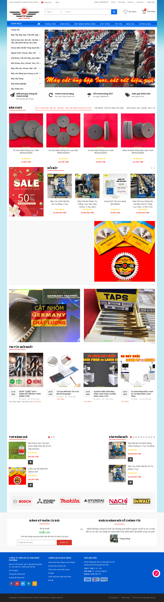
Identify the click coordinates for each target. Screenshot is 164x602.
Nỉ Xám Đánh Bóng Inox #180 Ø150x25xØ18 (100, 151)
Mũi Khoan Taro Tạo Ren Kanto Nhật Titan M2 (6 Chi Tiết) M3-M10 (39, 446)
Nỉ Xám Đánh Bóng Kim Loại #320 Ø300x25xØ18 (63, 151)
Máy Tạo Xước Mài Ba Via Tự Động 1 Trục (59, 202)
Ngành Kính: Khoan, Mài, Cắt (23, 53)
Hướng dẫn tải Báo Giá (17, 574)
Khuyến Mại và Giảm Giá (57, 566)
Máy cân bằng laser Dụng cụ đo (24, 73)
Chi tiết (60, 60)
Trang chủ (15, 30)
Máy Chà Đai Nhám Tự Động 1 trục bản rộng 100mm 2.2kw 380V (87, 204)
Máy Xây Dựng (17, 79)
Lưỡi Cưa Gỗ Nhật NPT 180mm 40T (38, 470)
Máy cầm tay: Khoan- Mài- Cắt (24, 68)
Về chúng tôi (113, 598)
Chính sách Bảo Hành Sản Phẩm (59, 577)
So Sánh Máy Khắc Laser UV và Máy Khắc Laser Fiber (142, 393)
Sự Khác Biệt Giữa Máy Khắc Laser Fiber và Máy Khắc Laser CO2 (105, 393)
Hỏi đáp (51, 573)
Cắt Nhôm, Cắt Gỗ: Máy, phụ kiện (25, 58)
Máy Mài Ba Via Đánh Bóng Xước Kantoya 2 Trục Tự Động (141, 444)
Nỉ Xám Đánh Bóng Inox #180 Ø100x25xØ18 (26, 151)
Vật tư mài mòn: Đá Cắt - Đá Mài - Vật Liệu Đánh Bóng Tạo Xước (25, 41)
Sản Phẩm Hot (17, 89)
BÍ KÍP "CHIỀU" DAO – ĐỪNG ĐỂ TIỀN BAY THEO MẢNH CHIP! (30, 393)
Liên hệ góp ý (13, 570)
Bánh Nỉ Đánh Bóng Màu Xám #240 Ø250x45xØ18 (138, 151)
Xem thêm (37, 402)
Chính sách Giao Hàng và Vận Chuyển (61, 562)
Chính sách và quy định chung (58, 569)
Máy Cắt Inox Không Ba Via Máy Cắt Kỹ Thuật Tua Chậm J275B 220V (143, 204)
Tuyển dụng (125, 598)
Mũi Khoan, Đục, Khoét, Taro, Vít (25, 63)
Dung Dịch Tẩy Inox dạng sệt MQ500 (115, 202)
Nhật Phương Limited (30, 598)
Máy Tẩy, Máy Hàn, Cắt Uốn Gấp (24, 35)
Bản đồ (50, 580)
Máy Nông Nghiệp (18, 84)
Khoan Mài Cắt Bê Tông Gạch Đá (25, 48)
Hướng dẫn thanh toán (16, 578)
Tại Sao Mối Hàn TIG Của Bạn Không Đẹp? (68, 392)
